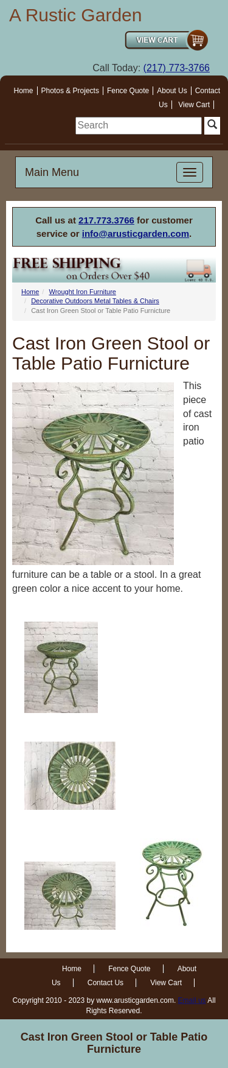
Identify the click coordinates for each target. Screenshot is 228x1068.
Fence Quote (128, 90)
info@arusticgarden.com (135, 233)
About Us (172, 90)
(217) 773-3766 (176, 68)
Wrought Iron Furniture (82, 291)
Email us (192, 1000)
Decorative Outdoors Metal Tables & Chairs (95, 300)
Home (23, 90)
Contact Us (105, 982)
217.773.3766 (106, 220)
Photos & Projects (70, 90)
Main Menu (52, 172)
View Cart (194, 104)
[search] (138, 126)
